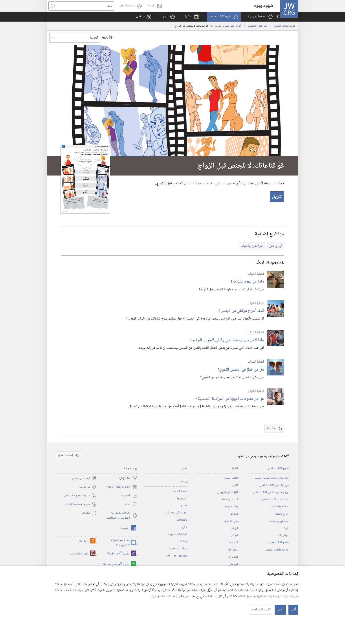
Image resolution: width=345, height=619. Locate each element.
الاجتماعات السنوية (178, 534)
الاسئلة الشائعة (180, 491)
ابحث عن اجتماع (84, 478)
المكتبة (235, 468)
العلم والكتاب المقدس (278, 542)
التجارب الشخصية (178, 548)
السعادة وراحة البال (279, 506)
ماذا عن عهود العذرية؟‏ (247, 281)
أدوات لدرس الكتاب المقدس (275, 499)
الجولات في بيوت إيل (176, 512)
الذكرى (184, 527)
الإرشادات (234, 542)
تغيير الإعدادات (260, 610)
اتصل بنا (184, 505)
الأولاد (286, 528)
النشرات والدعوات (229, 499)
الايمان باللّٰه (283, 535)
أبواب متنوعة (232, 506)
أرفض (280, 610)
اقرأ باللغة (108, 38)
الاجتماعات (182, 519)
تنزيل (277, 196)
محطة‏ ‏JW (233, 549)
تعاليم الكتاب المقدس (284, 26)
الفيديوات (233, 556)
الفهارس (234, 535)
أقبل (293, 610)
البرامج (235, 528)
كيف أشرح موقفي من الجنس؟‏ (241, 310)
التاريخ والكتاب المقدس (277, 549)
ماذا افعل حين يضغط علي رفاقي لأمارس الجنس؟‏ (227, 340)
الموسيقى (234, 564)
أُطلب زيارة (182, 498)
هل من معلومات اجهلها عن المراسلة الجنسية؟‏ (230, 399)
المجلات (234, 514)
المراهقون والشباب (257, 26)
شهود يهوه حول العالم (177, 555)
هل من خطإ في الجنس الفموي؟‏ (240, 369)
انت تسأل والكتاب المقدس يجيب (272, 478)
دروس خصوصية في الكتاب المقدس (271, 492)
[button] (224, 17)
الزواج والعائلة (282, 514)
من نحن (184, 481)
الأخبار (185, 468)
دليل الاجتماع (232, 521)
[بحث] (85, 6)
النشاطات (183, 541)
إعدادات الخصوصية (164, 596)
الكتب (235, 485)
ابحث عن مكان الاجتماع (122, 487)
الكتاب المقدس (231, 478)
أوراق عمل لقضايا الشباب (228, 26)
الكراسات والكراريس (228, 492)
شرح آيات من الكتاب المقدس (274, 485)
